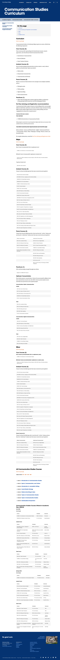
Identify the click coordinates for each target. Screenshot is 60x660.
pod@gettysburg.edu (41, 638)
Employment (32, 644)
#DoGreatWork (42, 636)
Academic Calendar (33, 642)
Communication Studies (17, 19)
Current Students (19, 644)
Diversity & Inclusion (33, 643)
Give (50, 2)
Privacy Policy (19, 657)
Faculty (17, 646)
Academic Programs (6, 19)
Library (31, 647)
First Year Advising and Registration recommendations (28, 29)
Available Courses (22, 34)
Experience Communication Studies (8, 23)
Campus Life (28, 2)
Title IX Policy (33, 657)
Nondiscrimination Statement (26, 657)
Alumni (17, 643)
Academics (21, 2)
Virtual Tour (32, 650)
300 (28, 474)
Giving (31, 646)
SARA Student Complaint (34, 651)
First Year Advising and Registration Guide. (41, 136)
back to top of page (20, 41)
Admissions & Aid (43, 2)
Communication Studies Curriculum (31, 19)
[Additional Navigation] (53, 2)
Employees (18, 645)
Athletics (35, 2)
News (31, 649)
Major (19, 31)
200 (25, 474)
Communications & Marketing (35, 648)
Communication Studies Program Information (7, 29)
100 (23, 474)
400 (30, 474)
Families (17, 647)
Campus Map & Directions (7, 646)
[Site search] (57, 2)
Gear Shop (32, 645)
